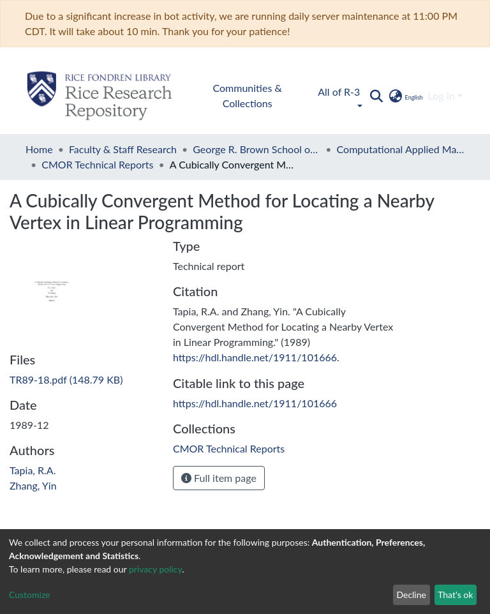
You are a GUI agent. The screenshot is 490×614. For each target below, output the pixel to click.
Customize (29, 594)
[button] (405, 95)
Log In (441, 95)
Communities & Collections (247, 95)
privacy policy (155, 569)
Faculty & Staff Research (123, 149)
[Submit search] (376, 95)
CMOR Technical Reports (97, 164)
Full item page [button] (218, 478)
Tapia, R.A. (33, 470)
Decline (411, 594)
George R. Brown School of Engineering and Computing (256, 149)
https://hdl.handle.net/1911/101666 (255, 357)
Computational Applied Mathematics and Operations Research (400, 149)
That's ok (455, 594)
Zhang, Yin (33, 485)
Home (39, 149)
